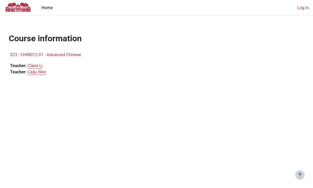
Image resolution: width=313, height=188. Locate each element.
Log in (303, 7)
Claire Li (44, 65)
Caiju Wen (46, 71)
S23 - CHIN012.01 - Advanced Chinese (55, 54)
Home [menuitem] (47, 7)
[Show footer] (300, 175)
